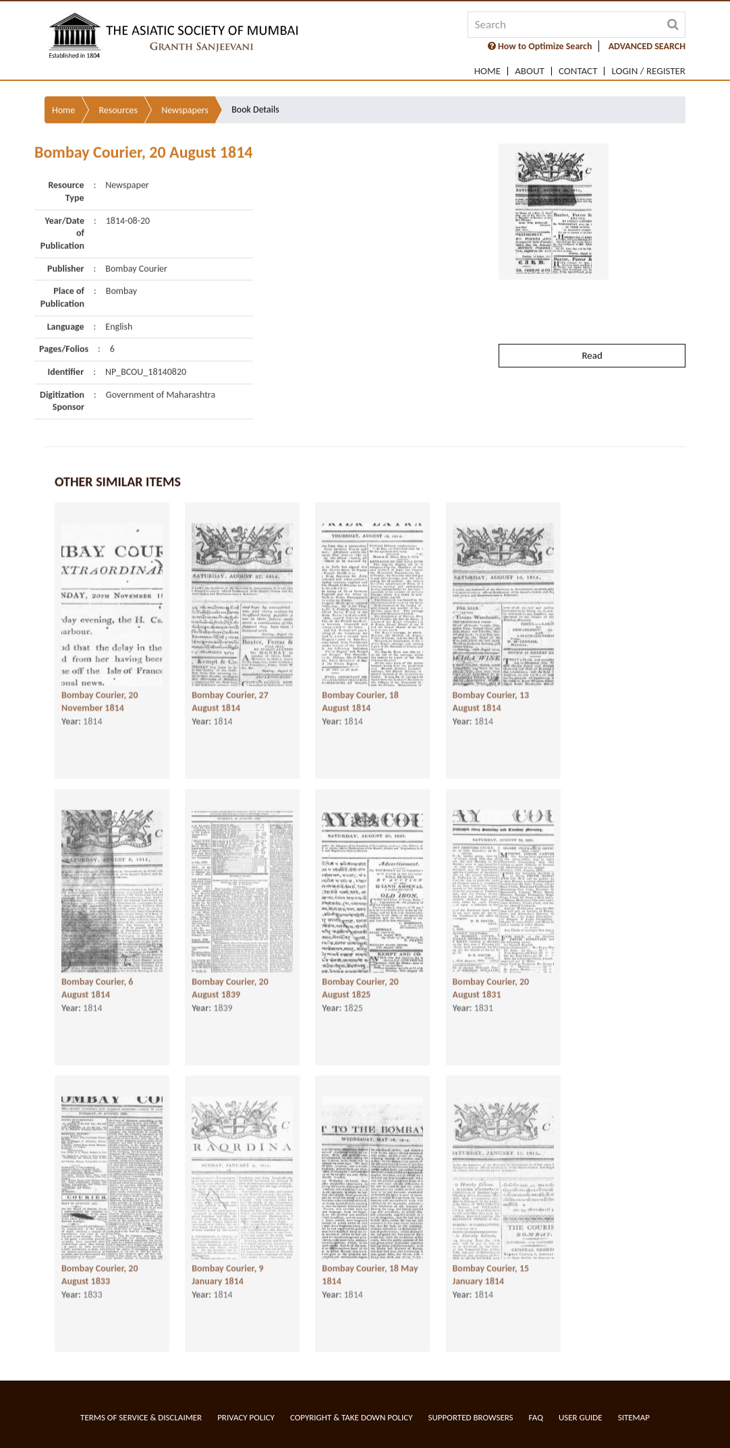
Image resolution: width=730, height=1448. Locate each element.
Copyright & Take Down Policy (351, 1417)
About (529, 71)
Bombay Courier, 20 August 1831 (491, 976)
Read (592, 312)
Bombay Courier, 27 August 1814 (230, 690)
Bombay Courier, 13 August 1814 (491, 690)
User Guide (580, 1417)
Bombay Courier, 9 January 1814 (227, 1263)
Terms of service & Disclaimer (141, 1417)
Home (487, 71)
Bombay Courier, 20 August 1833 (99, 1263)
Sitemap (634, 1417)
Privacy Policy (246, 1417)
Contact (578, 71)
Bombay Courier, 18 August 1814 (360, 690)
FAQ (536, 1417)
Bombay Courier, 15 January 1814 (491, 1263)
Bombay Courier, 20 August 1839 (230, 976)
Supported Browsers (470, 1417)
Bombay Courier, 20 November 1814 (99, 690)
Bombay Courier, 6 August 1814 (97, 976)
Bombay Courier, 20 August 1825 (360, 976)
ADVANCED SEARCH (647, 46)
